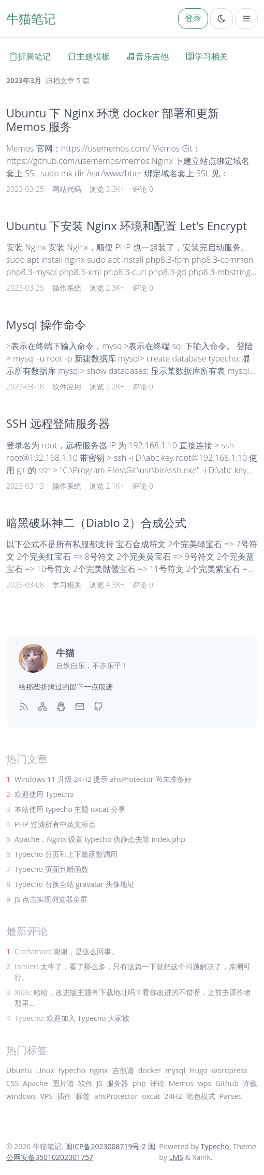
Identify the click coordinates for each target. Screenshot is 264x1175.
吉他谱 (123, 1070)
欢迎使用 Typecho (44, 794)
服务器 (117, 1083)
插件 (64, 1096)
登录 (193, 18)
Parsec (230, 1096)
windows (21, 1096)
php (139, 1083)
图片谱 (63, 1083)
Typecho (215, 1146)
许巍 (250, 1083)
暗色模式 (200, 1096)
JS (99, 1083)
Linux (45, 1070)
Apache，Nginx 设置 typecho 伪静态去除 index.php (99, 839)
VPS (46, 1096)
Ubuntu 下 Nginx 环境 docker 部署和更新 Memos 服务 (112, 120)
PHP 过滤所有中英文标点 (55, 824)
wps (204, 1083)
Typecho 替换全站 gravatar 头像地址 (74, 884)
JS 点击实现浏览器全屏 (50, 899)
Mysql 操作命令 (46, 324)
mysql (175, 1070)
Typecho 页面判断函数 (51, 869)
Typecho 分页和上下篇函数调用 (66, 854)
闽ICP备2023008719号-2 (105, 1146)
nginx (99, 1070)
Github (226, 1083)
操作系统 (66, 288)
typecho (71, 1070)
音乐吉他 (147, 56)
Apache (35, 1083)
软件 (85, 1083)
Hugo (198, 1070)
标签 (83, 1096)
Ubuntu (19, 1070)
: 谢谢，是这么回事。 (66, 951)
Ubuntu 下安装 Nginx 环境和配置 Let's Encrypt (126, 225)
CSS (12, 1083)
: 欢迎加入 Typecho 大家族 (71, 1018)
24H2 (173, 1096)
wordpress (229, 1070)
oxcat (151, 1096)
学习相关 (206, 56)
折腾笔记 (29, 56)
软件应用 (66, 386)
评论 (157, 1083)
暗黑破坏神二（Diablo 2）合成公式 (96, 522)
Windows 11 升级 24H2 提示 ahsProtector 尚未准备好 (103, 779)
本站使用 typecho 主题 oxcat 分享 (69, 809)
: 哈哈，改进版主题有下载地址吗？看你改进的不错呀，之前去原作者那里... (132, 997)
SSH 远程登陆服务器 (58, 423)
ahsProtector (116, 1096)
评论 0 (143, 189)
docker (150, 1070)
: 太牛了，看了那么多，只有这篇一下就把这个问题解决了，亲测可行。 (132, 971)
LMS (176, 1157)
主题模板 (88, 56)
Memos (181, 1083)
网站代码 (66, 189)
